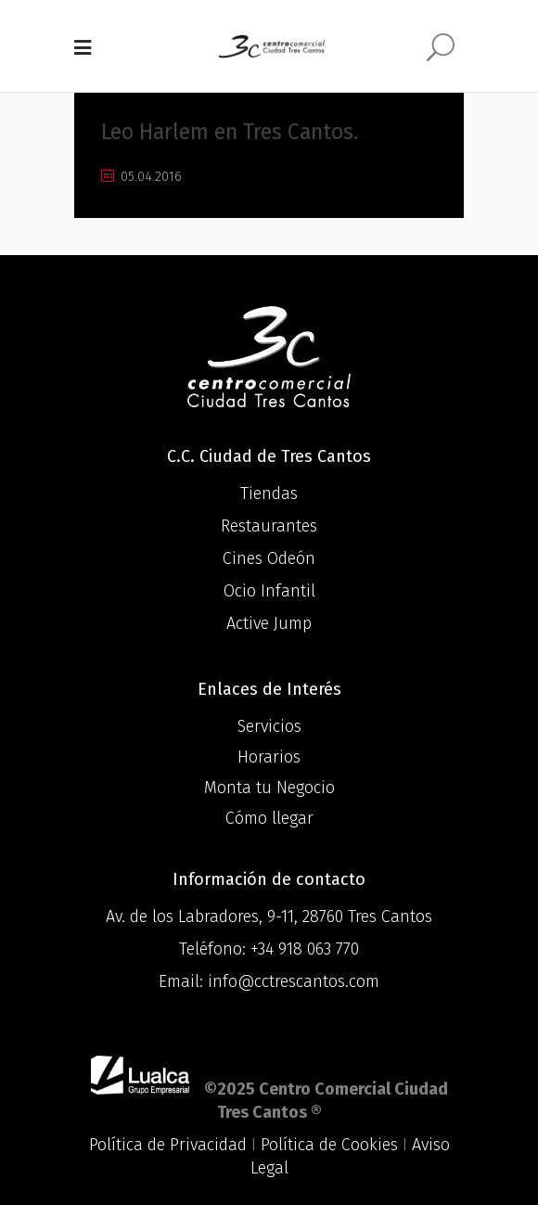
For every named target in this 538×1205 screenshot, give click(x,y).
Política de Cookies (329, 1144)
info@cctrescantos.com (293, 981)
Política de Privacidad (168, 1144)
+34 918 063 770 (304, 949)
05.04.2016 (141, 177)
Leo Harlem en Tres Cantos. (229, 132)
